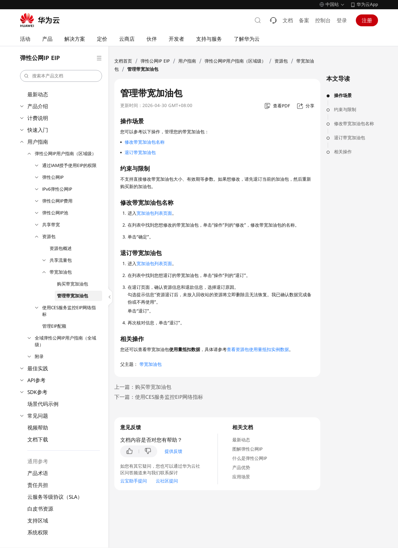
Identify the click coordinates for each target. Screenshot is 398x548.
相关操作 (343, 151)
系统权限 (37, 532)
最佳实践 (37, 368)
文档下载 (37, 439)
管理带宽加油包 (72, 295)
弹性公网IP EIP (155, 61)
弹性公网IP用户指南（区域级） (65, 153)
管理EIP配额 (54, 326)
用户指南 (37, 142)
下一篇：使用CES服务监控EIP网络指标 (158, 397)
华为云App (367, 4)
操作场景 (343, 95)
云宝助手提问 (133, 481)
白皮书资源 (40, 509)
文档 (288, 20)
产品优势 (241, 467)
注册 (367, 20)
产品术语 (37, 473)
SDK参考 (37, 392)
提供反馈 (173, 451)
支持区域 (37, 521)
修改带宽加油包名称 (354, 123)
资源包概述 (61, 248)
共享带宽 (51, 224)
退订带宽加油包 (349, 137)
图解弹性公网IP (247, 449)
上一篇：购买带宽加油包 (142, 387)
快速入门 (37, 130)
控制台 (323, 20)
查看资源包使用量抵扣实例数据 (258, 349)
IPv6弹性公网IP (57, 189)
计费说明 (37, 118)
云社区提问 (167, 481)
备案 (304, 20)
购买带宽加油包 (72, 284)
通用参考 (37, 461)
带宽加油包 (61, 272)
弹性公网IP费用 (57, 201)
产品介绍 (37, 106)
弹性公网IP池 (55, 212)
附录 (39, 356)
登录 (342, 20)
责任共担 (37, 485)
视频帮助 (37, 428)
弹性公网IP (53, 177)
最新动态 (37, 94)
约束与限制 (345, 109)
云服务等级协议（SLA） (54, 497)
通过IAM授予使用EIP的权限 (69, 165)
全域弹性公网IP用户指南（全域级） (65, 341)
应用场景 (241, 477)
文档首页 (123, 61)
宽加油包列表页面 (154, 213)
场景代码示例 (42, 404)
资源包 (48, 236)
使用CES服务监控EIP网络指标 (69, 311)
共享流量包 (61, 260)
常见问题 (37, 416)
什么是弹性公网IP (249, 458)
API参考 (36, 380)
